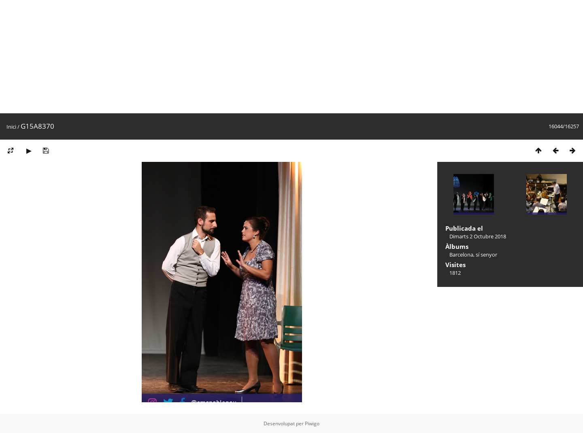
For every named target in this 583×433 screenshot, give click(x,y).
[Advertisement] (243, 56)
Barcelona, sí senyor (473, 254)
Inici (11, 126)
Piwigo (312, 423)
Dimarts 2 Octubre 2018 (477, 236)
